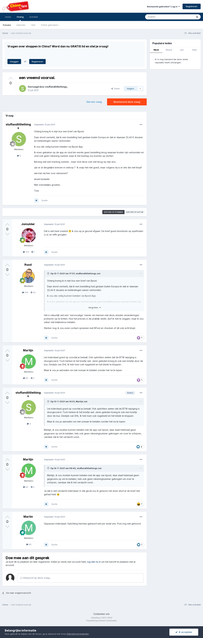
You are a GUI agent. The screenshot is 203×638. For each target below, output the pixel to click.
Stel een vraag (94, 101)
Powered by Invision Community (101, 620)
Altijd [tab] (194, 50)
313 (26, 252)
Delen (115, 88)
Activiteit (33, 17)
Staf (33, 25)
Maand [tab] (169, 50)
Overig (20, 18)
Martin (28, 516)
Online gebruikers (50, 25)
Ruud (28, 264)
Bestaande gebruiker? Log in (163, 6)
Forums (7, 25)
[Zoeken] (162, 16)
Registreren (191, 6)
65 (25, 378)
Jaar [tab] (182, 50)
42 (33, 292)
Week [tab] (156, 50)
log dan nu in (94, 561)
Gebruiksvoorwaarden (78, 634)
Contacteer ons (101, 614)
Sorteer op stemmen (113, 212)
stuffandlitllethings (56, 86)
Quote (45, 200)
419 (25, 292)
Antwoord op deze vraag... (35, 577)
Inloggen (14, 61)
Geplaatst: (44, 124)
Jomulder (28, 224)
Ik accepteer (183, 632)
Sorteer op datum (134, 212)
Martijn (28, 350)
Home (8, 17)
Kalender (21, 25)
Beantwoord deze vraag (127, 101)
